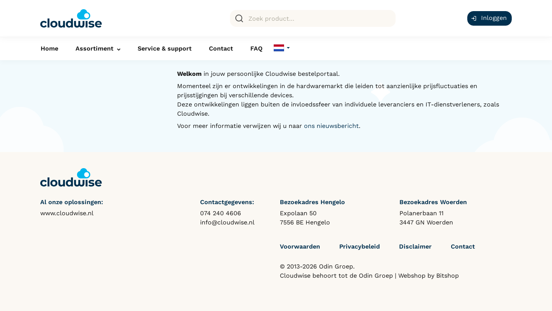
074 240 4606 (220, 213)
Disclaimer (415, 246)
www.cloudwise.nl (67, 213)
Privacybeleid (359, 246)
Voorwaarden (300, 246)
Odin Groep (376, 275)
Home (49, 48)
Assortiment (94, 48)
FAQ (256, 48)
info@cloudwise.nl (227, 222)
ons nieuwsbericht (331, 125)
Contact (221, 48)
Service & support (165, 48)
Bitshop (447, 275)
